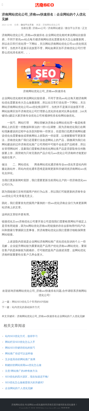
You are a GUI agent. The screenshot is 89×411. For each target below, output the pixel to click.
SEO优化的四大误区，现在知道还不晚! (27, 376)
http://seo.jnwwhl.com (44, 4)
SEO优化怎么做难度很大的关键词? (24, 382)
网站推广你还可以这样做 (19, 353)
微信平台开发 (27, 25)
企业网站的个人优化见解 (19, 388)
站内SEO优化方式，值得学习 (21, 336)
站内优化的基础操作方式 (26, 307)
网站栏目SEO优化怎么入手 (20, 342)
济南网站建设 (55, 28)
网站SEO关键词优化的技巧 (20, 347)
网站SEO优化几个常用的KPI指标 (30, 301)
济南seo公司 (39, 28)
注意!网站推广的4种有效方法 (21, 371)
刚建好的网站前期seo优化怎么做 (23, 365)
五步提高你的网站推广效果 (20, 359)
